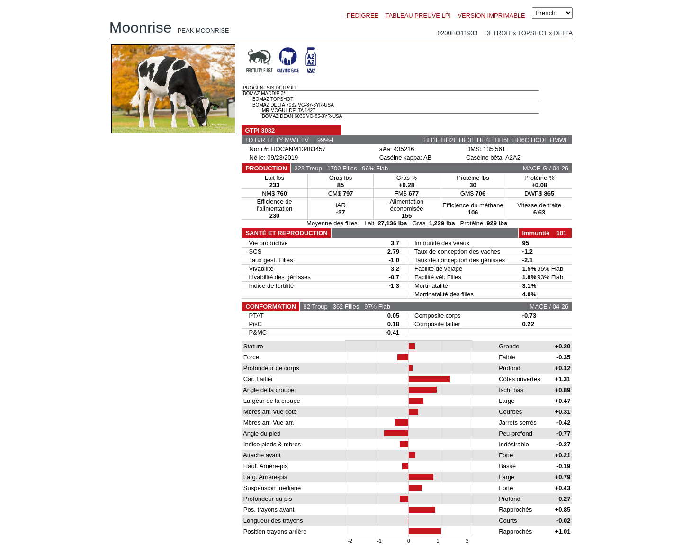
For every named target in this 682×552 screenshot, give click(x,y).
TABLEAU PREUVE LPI (417, 15)
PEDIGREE (362, 15)
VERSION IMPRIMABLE (491, 15)
